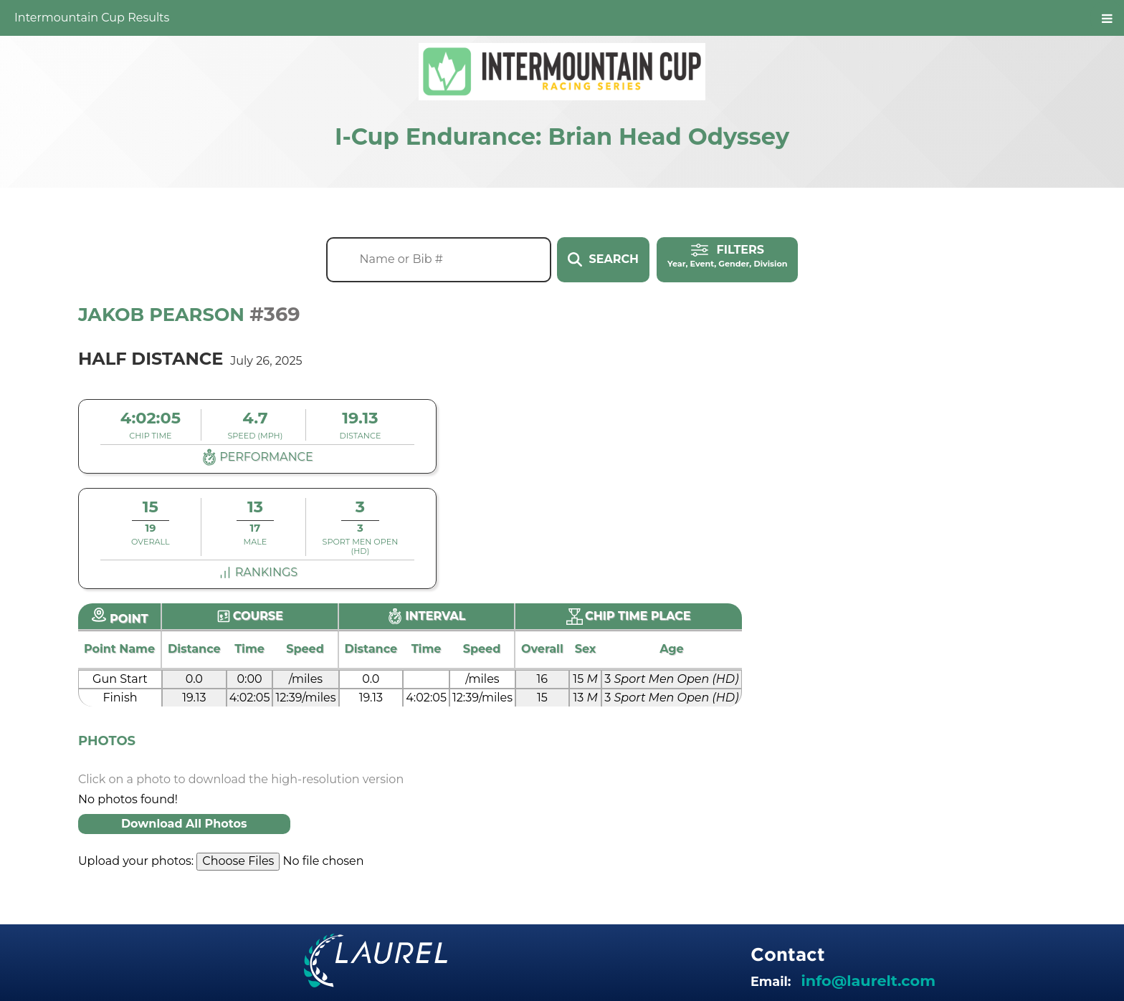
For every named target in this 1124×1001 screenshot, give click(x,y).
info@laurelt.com (868, 981)
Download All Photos (184, 823)
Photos (106, 741)
